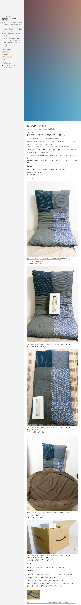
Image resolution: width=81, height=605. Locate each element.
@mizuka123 (55, 138)
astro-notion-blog (7, 49)
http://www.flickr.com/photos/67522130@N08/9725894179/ (44, 344)
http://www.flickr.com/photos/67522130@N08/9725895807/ (44, 512)
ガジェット (5, 52)
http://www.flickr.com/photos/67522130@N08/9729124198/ (44, 259)
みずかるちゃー (38, 125)
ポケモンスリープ (7, 57)
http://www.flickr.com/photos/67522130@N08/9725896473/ (44, 555)
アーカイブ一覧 (7, 67)
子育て (4, 59)
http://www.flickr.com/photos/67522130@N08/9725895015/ (44, 427)
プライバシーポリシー (9, 65)
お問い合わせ (7, 63)
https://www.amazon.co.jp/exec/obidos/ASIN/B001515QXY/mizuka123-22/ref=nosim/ (51, 603)
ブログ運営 (5, 54)
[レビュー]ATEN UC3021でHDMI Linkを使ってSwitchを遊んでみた (12, 24)
